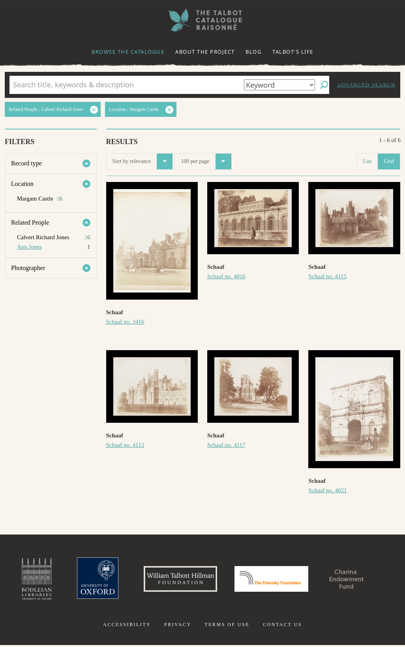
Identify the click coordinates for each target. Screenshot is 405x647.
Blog (253, 51)
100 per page (206, 161)
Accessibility (127, 626)
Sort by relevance (142, 161)
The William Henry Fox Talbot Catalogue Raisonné (202, 20)
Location (22, 183)
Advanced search (366, 85)
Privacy (177, 626)
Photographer (28, 267)
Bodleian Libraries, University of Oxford (28, 580)
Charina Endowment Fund (353, 580)
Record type (26, 163)
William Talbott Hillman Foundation (176, 580)
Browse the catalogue (128, 51)
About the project (205, 51)
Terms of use (226, 626)
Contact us (282, 626)
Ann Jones (29, 247)
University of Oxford (90, 580)
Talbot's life (292, 51)
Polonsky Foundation (273, 580)
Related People (30, 222)
